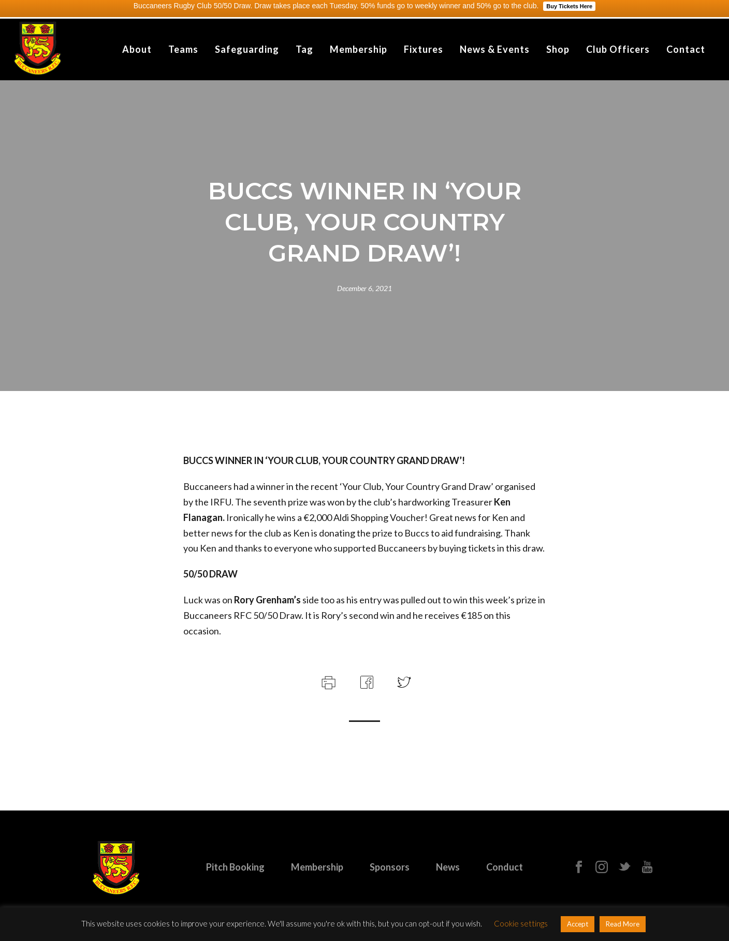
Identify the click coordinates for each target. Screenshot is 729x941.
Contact (685, 49)
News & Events (495, 49)
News (448, 867)
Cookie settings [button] (521, 923)
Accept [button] (577, 924)
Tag (304, 49)
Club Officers (618, 49)
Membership (358, 49)
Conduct (504, 867)
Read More (622, 924)
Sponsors (390, 867)
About (137, 49)
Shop (558, 49)
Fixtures (423, 49)
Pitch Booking (235, 867)
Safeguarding (247, 49)
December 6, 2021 (364, 288)
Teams (183, 49)
